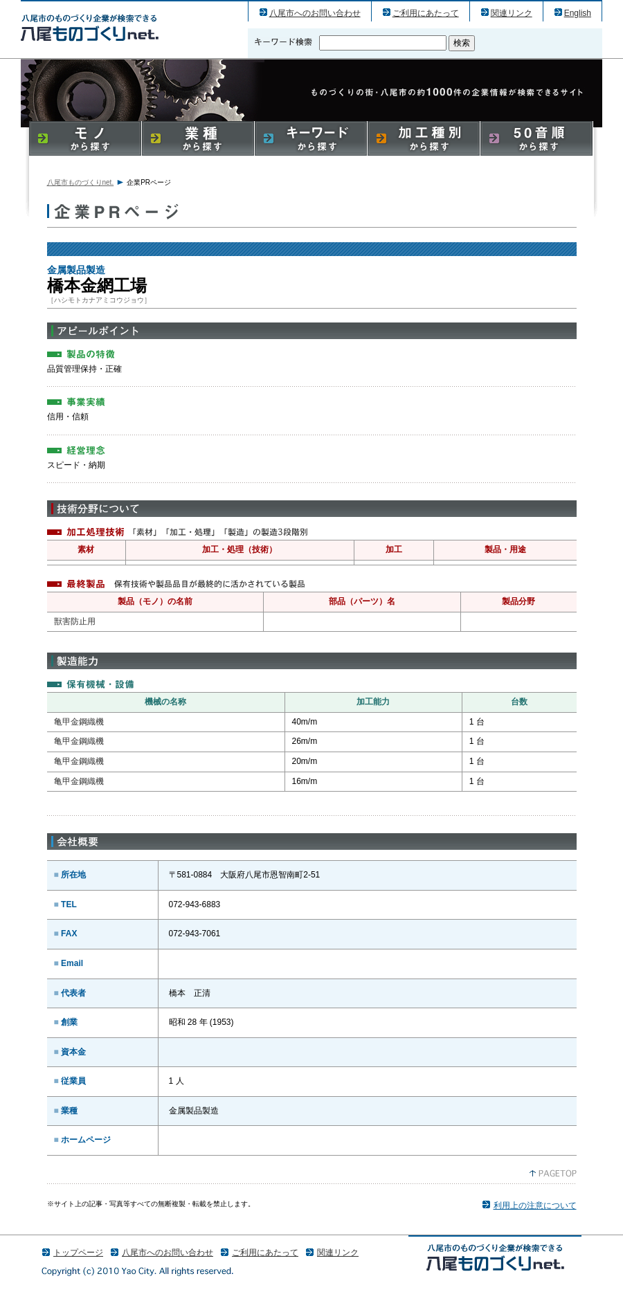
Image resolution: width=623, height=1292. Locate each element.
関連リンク (511, 13)
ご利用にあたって (425, 13)
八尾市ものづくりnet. (80, 182)
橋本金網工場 (90, 27)
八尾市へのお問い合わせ (315, 13)
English (577, 13)
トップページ (78, 1252)
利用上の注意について (535, 1205)
